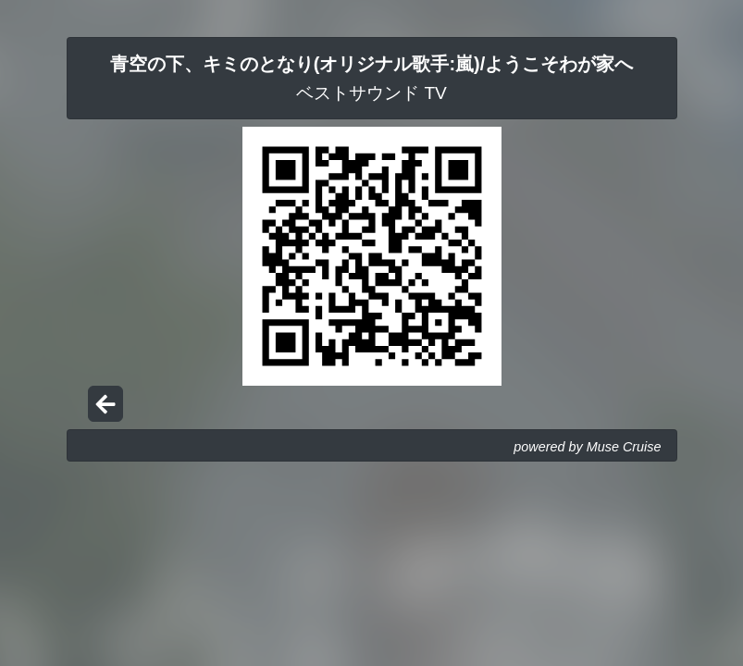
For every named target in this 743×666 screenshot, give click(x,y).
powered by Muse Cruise (587, 446)
